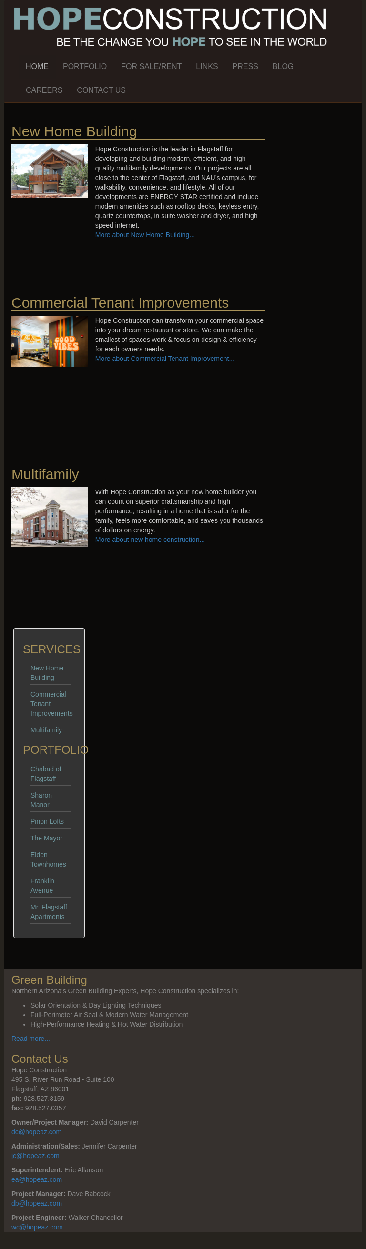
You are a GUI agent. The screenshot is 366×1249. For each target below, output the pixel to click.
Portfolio (85, 66)
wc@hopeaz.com (37, 1227)
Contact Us (101, 90)
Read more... (30, 1038)
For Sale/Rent (151, 66)
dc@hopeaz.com (36, 1132)
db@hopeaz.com (36, 1203)
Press (245, 66)
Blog (283, 66)
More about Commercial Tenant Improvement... (164, 358)
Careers (44, 90)
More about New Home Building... (145, 235)
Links (207, 66)
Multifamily (46, 730)
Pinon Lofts (47, 821)
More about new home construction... (150, 539)
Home (37, 66)
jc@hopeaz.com (35, 1155)
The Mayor (46, 838)
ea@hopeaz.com (36, 1179)
